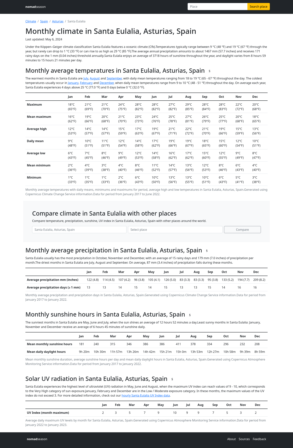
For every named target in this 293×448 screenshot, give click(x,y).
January (73, 83)
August (95, 78)
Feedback (259, 439)
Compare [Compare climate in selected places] (242, 230)
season (35, 7)
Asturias (58, 21)
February (86, 83)
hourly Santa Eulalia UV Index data (146, 395)
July (85, 78)
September (114, 78)
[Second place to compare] (175, 229)
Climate (30, 21)
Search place (258, 6)
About (231, 439)
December (107, 83)
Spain (44, 21)
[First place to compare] (79, 229)
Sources (244, 439)
